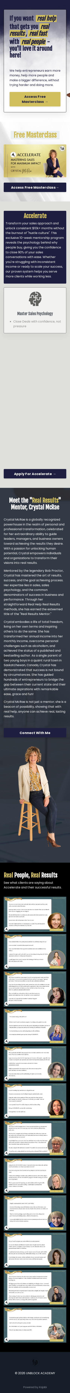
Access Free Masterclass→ (35, 187)
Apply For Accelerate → (35, 473)
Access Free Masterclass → (35, 99)
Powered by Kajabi (35, 1387)
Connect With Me (35, 732)
